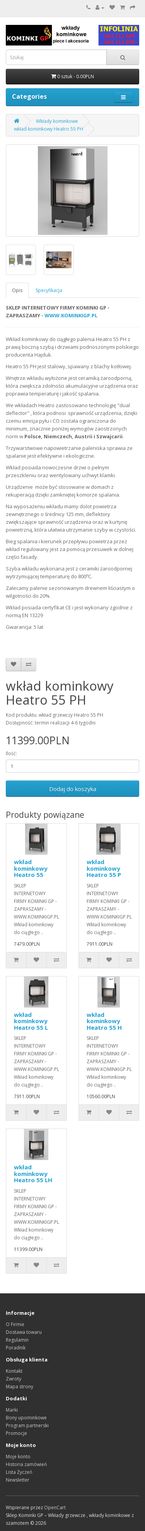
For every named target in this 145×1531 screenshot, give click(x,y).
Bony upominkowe (26, 1417)
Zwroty (13, 1378)
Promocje (16, 1433)
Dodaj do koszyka (72, 789)
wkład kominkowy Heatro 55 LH (33, 1173)
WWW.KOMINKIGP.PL (70, 315)
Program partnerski (27, 1425)
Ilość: (11, 753)
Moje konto (18, 1456)
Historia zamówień (26, 1464)
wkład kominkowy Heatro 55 (31, 868)
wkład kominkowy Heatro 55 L (31, 1021)
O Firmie (15, 1324)
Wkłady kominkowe (57, 121)
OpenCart (55, 1507)
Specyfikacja (49, 290)
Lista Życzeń (19, 1472)
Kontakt (14, 1371)
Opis (17, 290)
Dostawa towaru (24, 1332)
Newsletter (17, 1480)
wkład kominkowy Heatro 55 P (104, 868)
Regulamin (17, 1340)
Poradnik (16, 1347)
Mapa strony (19, 1386)
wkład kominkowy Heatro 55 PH (48, 129)
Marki (12, 1410)
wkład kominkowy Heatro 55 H (104, 1021)
